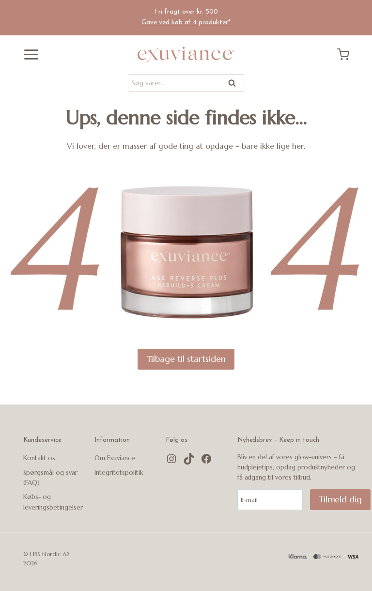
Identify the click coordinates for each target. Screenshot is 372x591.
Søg (233, 84)
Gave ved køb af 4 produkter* (186, 22)
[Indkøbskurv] (346, 54)
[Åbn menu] (28, 54)
